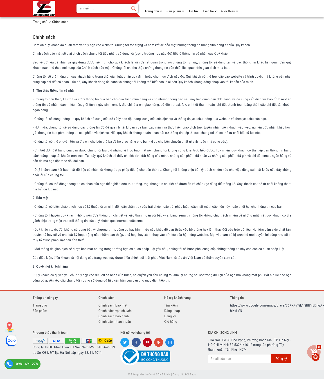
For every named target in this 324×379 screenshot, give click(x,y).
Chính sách (44, 37)
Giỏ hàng (170, 321)
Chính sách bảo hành (114, 316)
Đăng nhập (172, 311)
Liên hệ (210, 11)
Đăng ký (170, 316)
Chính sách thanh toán (115, 321)
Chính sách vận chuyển (115, 311)
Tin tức (194, 11)
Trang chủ (153, 11)
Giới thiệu (229, 11)
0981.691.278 (27, 364)
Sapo (193, 374)
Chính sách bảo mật (113, 305)
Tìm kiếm (171, 305)
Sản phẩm (175, 11)
